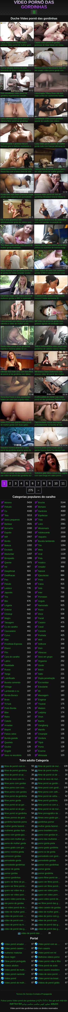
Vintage (8, 687)
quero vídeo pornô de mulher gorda (49, 899)
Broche (41, 502)
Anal (40, 554)
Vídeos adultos (11, 965)
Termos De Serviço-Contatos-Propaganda (34, 994)
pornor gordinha (45, 873)
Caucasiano (10, 631)
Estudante (43, 687)
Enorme (42, 751)
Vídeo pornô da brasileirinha (49, 978)
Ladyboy (42, 712)
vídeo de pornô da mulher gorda (15, 924)
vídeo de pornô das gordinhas (15, 929)
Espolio (7, 532)
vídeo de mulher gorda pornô (49, 912)
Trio (40, 545)
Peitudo (8, 507)
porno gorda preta (46, 843)
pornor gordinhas (12, 877)
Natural (41, 571)
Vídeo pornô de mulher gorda (15, 982)
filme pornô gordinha (47, 800)
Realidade (9, 665)
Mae (6, 639)
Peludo (7, 584)
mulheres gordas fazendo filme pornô (15, 830)
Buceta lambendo (46, 541)
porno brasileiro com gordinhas (49, 830)
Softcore (42, 644)
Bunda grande (11, 738)
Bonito (7, 541)
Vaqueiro (42, 537)
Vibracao (42, 652)
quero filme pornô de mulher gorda (49, 877)
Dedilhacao (9, 575)
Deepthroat (9, 571)
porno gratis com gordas (15, 847)
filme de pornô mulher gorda (49, 770)
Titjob (40, 742)
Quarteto (8, 742)
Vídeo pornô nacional (14, 974)
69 (39, 691)
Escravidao (43, 682)
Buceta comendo (12, 682)
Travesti (42, 704)
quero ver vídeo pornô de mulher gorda (49, 894)
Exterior (8, 609)
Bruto (7, 699)
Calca (41, 584)
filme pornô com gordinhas (49, 787)
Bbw (6, 712)
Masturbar (9, 554)
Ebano (7, 648)
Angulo (41, 601)
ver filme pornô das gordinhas (49, 903)
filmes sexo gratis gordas (49, 817)
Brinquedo (9, 558)
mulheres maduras (13, 952)
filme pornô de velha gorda (49, 796)
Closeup (8, 614)
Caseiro (41, 622)
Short (40, 717)
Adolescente (44, 532)
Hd (5, 567)
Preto (40, 579)
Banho (41, 721)
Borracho (8, 528)
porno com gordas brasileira (49, 835)
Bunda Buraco (11, 695)
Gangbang (43, 725)
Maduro (41, 708)
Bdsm (41, 669)
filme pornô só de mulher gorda (49, 809)
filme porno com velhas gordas (49, 792)
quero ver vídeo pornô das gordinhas (49, 890)
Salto (40, 674)
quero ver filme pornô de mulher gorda (49, 886)
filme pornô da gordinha (15, 796)
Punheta (42, 635)
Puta (40, 558)
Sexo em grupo (45, 657)
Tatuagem (9, 622)
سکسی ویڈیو (27, 1004)
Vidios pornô (10, 978)
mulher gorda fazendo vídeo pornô (49, 826)
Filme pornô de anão (48, 965)
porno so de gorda (46, 852)
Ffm (6, 652)
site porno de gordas (14, 903)
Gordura (42, 738)
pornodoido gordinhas (14, 865)
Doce (40, 614)
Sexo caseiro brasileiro (49, 970)
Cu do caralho (11, 627)
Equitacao (42, 515)
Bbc (6, 601)
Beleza (7, 545)
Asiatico (42, 562)
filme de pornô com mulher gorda (15, 766)
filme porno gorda (12, 800)
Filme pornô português (15, 961)
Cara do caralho (11, 657)
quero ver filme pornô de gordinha (15, 886)
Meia (40, 549)
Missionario (43, 528)
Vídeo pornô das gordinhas (34, 4)
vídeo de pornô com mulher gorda (49, 920)
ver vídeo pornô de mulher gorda (15, 907)
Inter (40, 592)
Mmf (40, 639)
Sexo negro (9, 957)
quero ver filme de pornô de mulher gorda (15, 882)
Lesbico (8, 588)
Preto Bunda (10, 708)
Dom (40, 648)
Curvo (7, 635)
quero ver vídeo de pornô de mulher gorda (15, 890)
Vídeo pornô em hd (47, 952)
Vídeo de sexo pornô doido (49, 974)
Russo (7, 669)
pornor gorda (44, 869)
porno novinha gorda (14, 852)
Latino (7, 661)
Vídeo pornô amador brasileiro (15, 944)
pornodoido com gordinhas (49, 856)
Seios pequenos (12, 519)
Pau (6, 579)
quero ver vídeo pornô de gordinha (15, 894)
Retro (7, 717)
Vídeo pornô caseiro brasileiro (15, 948)
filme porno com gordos (15, 792)
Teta (6, 515)
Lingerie (8, 605)
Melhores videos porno (49, 957)
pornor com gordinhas (48, 865)
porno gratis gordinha (48, 847)
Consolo (42, 631)
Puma (41, 747)
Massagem (43, 695)
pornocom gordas (12, 856)
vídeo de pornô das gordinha (49, 924)
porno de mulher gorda (15, 843)
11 (63, 483)
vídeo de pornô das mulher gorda (32, 933)
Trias (40, 519)
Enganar (42, 699)
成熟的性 (54, 1004)
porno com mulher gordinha (15, 839)
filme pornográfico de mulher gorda (49, 813)
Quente (7, 562)
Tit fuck (7, 704)
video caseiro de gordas (49, 907)
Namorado (43, 605)
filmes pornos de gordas (15, 817)
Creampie (42, 734)
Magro (7, 618)
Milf (6, 537)
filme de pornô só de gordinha (49, 775)
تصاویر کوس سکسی (41, 1004)
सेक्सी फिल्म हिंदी (16, 1004)
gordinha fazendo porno (15, 822)
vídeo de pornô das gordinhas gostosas (49, 929)
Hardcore (42, 511)
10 (56, 483)
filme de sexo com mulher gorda (15, 779)
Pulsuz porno (6, 1001)
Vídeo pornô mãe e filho (49, 961)
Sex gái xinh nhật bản (58, 1001)
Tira (6, 597)
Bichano (42, 507)
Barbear (8, 524)
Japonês (8, 592)
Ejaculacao (43, 575)
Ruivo (41, 609)
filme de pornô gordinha (15, 770)
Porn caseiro (44, 948)
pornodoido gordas (47, 860)
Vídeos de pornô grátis (49, 982)
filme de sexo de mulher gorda (49, 779)
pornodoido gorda (12, 860)
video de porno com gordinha (49, 916)
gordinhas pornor (46, 822)
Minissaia (42, 755)
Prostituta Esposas (13, 644)
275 (30, 490)
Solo (40, 588)
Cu (5, 511)
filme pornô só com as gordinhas (49, 805)
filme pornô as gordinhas (49, 783)
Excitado (8, 549)
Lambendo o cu (11, 691)
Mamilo (41, 729)
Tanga (7, 674)
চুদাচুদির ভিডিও (42, 1001)
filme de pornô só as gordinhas (15, 775)
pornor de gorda (11, 869)
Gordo (41, 665)
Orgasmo (42, 661)
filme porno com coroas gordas (15, 787)
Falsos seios (10, 734)
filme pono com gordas (15, 783)
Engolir (7, 751)
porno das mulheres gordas (49, 839)
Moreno (8, 502)
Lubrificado (9, 678)
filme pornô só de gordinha (15, 809)
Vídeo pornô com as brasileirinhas (49, 944)
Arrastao (8, 725)
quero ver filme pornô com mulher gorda (49, 882)
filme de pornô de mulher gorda (49, 766)
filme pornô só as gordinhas (15, 805)
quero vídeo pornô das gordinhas (15, 899)
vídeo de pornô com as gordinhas (15, 916)
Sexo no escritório (12, 755)
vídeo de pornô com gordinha (15, 920)
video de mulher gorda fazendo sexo (15, 912)
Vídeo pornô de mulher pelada (15, 970)
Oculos (7, 747)
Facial (41, 618)
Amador (42, 567)
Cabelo (7, 721)
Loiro (40, 524)
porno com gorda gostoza (15, 835)
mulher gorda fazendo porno (15, 826)
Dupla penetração (46, 678)
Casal (41, 627)
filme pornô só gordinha (15, 813)
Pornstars (42, 597)
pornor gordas (11, 873)
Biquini (7, 729)
